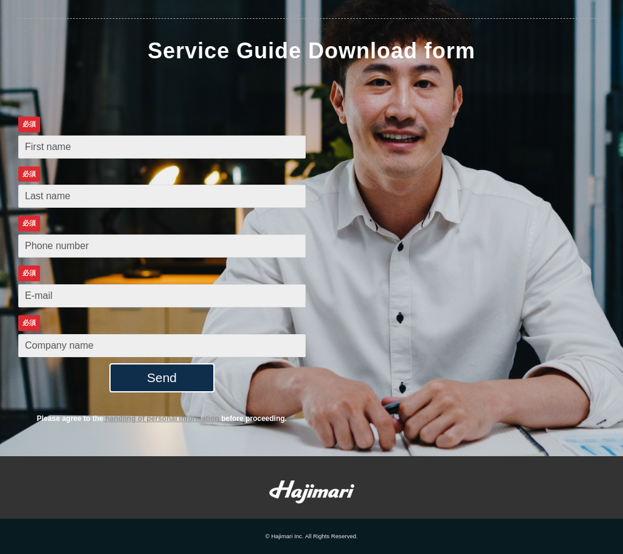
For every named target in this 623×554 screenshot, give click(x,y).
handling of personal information (162, 418)
